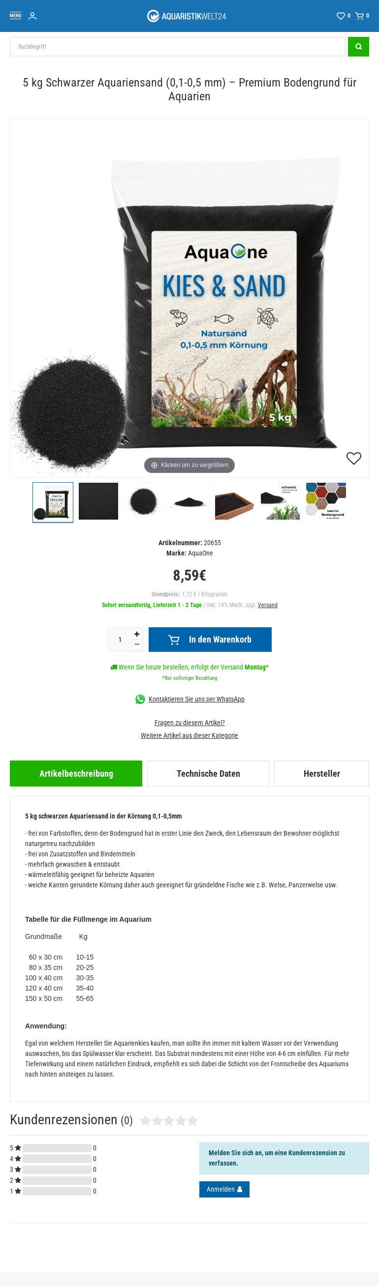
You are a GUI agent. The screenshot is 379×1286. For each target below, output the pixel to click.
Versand (268, 605)
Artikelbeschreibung (76, 773)
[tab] (76, 773)
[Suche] (358, 47)
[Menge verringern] (137, 645)
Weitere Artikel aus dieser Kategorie (189, 735)
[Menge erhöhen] (137, 634)
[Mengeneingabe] (120, 639)
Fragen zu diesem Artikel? (190, 723)
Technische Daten (208, 773)
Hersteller (322, 773)
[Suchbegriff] (178, 47)
